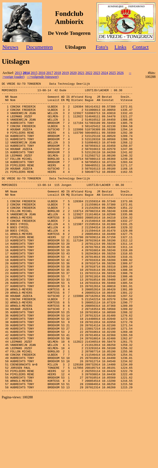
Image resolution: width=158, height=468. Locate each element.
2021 (80, 73)
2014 (26, 73)
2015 (33, 73)
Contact (140, 47)
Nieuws (10, 47)
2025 (112, 73)
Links (120, 47)
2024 (104, 73)
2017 (49, 73)
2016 (41, 73)
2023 (96, 73)
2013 (18, 73)
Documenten (39, 47)
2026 (120, 73)
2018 (57, 73)
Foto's (102, 47)
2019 (65, 73)
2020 (73, 73)
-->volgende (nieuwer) (43, 77)
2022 (88, 73)
